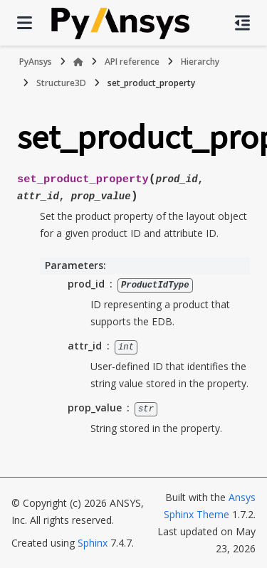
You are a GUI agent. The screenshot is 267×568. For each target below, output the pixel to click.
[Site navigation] (24, 23)
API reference (132, 62)
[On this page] (242, 23)
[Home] (78, 61)
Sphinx (93, 542)
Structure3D (61, 83)
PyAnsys (35, 62)
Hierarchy (200, 62)
